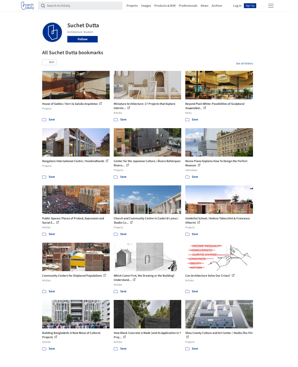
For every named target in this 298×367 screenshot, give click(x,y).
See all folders (244, 63)
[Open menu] (271, 5)
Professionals (188, 5)
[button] (49, 62)
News (204, 5)
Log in (237, 5)
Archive (217, 5)
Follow (82, 39)
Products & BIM (165, 5)
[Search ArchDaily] (83, 5)
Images (146, 5)
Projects (132, 5)
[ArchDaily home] (27, 6)
